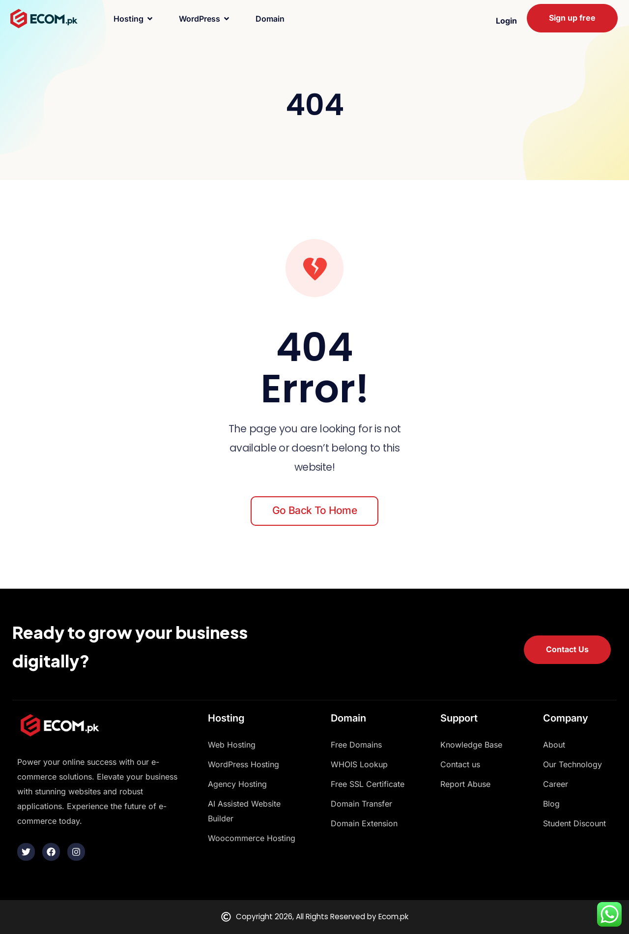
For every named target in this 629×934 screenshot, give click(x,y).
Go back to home (314, 510)
